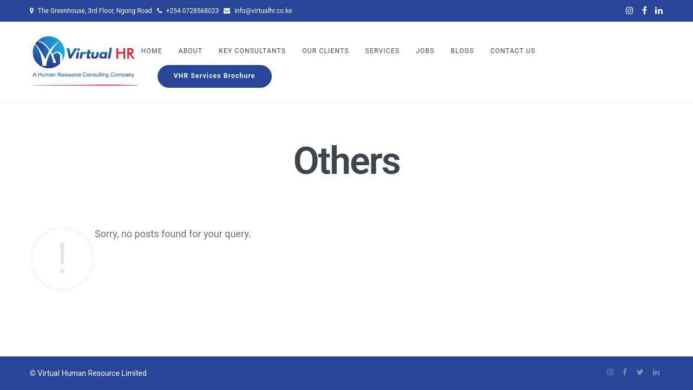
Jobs (425, 51)
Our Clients (325, 51)
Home (151, 51)
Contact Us (513, 51)
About (191, 51)
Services (382, 51)
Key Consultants (252, 51)
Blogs (462, 51)
